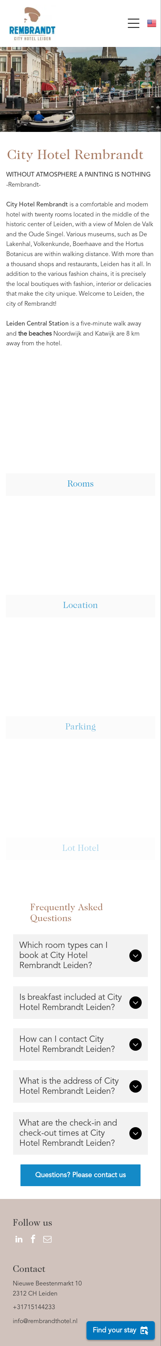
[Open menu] (133, 23)
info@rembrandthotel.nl (45, 1321)
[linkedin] (19, 1240)
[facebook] (33, 1240)
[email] (47, 1240)
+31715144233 (34, 1307)
